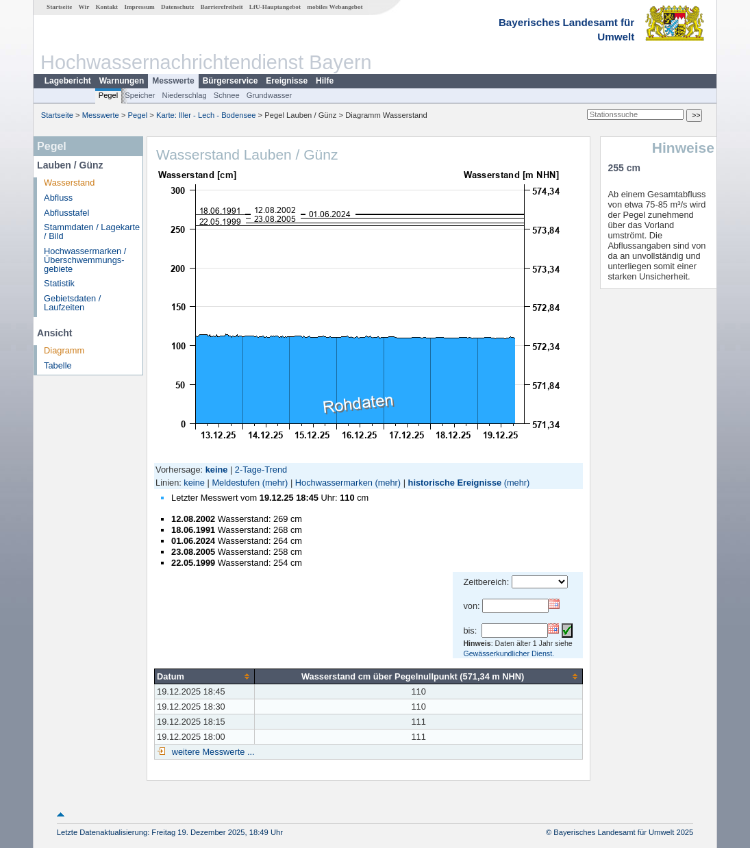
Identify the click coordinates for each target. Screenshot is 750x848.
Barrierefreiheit (222, 6)
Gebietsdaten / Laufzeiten (72, 302)
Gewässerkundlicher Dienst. (508, 653)
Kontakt (106, 6)
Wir (84, 6)
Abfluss (58, 197)
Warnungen (122, 81)
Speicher (140, 95)
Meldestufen (236, 482)
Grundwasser (269, 95)
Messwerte (173, 81)
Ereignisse (287, 81)
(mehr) (275, 482)
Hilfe (325, 81)
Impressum (139, 6)
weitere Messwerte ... (211, 752)
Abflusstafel (66, 213)
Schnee (227, 95)
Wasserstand (69, 182)
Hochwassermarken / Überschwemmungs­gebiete (85, 260)
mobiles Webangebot (334, 6)
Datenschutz (178, 6)
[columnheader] (205, 676)
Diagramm (64, 350)
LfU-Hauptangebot (275, 6)
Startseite (59, 6)
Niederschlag (184, 95)
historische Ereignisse (455, 482)
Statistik (59, 283)
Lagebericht (68, 81)
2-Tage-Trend (261, 469)
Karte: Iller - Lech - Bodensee (206, 115)
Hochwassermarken (334, 482)
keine (194, 482)
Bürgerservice (230, 81)
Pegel (108, 95)
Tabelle (58, 365)
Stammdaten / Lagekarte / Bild (92, 231)
